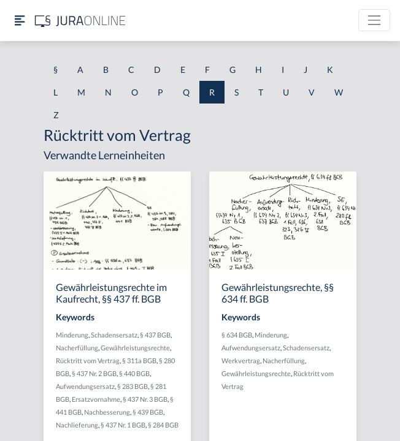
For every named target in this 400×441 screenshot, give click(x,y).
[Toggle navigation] (374, 20)
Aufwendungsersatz (85, 386)
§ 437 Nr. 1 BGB (123, 425)
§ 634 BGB (236, 335)
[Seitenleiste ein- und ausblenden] (19, 20)
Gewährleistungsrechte (135, 348)
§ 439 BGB (148, 412)
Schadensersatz (114, 335)
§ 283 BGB (132, 386)
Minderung (72, 335)
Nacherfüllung (77, 348)
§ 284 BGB (163, 425)
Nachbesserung (107, 412)
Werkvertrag (240, 360)
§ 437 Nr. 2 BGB (94, 373)
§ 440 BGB (134, 373)
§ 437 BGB (155, 335)
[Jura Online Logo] (80, 20)
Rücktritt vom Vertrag (88, 360)
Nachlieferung (77, 425)
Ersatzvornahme (96, 399)
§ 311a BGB (139, 360)
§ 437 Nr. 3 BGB (145, 399)
